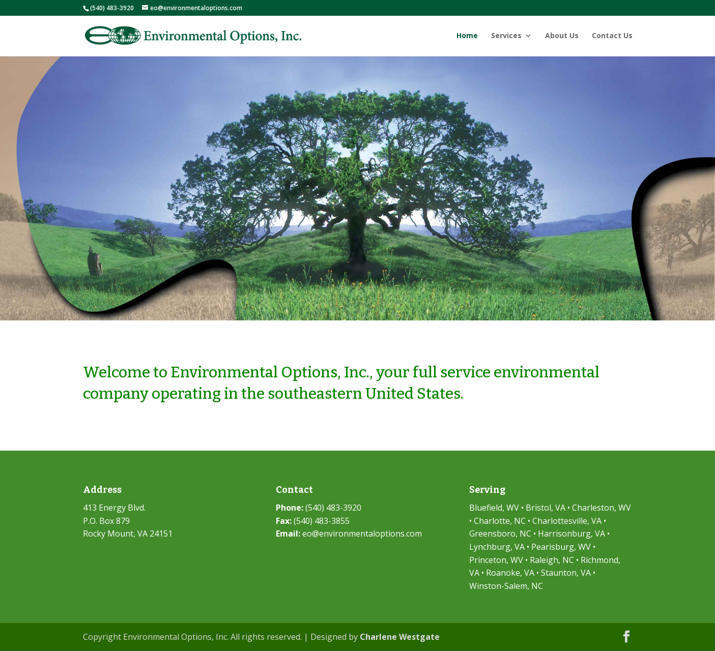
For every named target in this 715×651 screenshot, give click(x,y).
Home (467, 36)
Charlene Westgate (400, 636)
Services (506, 36)
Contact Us (612, 36)
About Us (562, 36)
